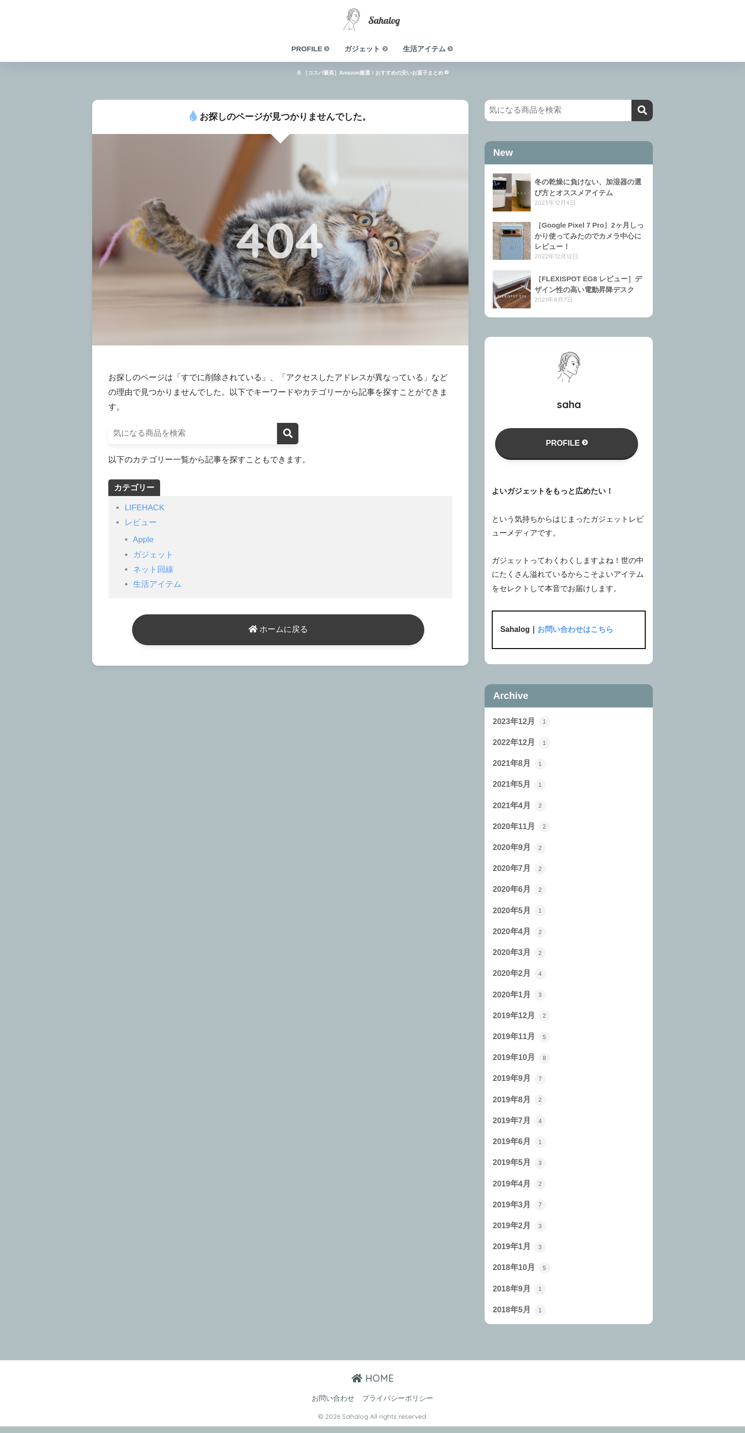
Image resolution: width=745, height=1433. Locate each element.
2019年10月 (522, 1062)
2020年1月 (519, 998)
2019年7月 (519, 1125)
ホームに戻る (278, 630)
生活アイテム (428, 49)
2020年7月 (519, 871)
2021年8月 (519, 764)
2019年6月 (519, 1147)
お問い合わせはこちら (575, 630)
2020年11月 (522, 828)
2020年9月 (519, 849)
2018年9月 (519, 1295)
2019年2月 (519, 1232)
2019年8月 (519, 1104)
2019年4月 (519, 1189)
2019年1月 (519, 1253)
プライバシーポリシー (397, 1405)
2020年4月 (519, 934)
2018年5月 (519, 1317)
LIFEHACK (144, 507)
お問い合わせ (333, 1405)
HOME (373, 1385)
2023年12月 (522, 722)
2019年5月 (519, 1168)
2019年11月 (522, 1041)
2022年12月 (522, 743)
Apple (143, 539)
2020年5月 (519, 913)
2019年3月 (519, 1210)
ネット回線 (153, 569)
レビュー (140, 522)
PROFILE (310, 49)
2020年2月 (519, 977)
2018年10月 (522, 1274)
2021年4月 (519, 807)
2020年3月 (519, 956)
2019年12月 (522, 1019)
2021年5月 (519, 786)
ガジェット (366, 49)
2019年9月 (519, 1083)
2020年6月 (519, 892)
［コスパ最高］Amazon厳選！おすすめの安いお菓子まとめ (372, 73)
